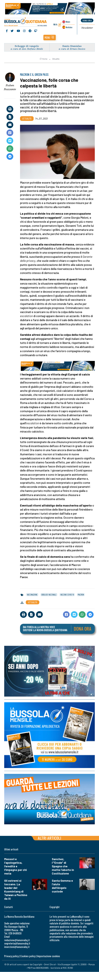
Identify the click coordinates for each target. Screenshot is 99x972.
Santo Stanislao (72, 46)
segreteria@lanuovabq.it (17, 943)
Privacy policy (11, 956)
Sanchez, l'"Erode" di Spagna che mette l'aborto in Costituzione (63, 866)
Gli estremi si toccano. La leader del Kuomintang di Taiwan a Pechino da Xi (15, 889)
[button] (50, 37)
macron (81, 594)
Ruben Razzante (10, 87)
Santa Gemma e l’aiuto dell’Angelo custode (62, 886)
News (68, 21)
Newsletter (87, 28)
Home (43, 59)
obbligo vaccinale (49, 594)
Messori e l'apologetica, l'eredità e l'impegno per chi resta (15, 866)
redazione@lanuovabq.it (17, 940)
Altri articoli (49, 838)
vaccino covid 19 (67, 594)
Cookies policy (27, 956)
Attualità (55, 59)
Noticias (69, 27)
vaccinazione (32, 594)
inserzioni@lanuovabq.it (17, 947)
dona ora (87, 20)
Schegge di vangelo (27, 46)
